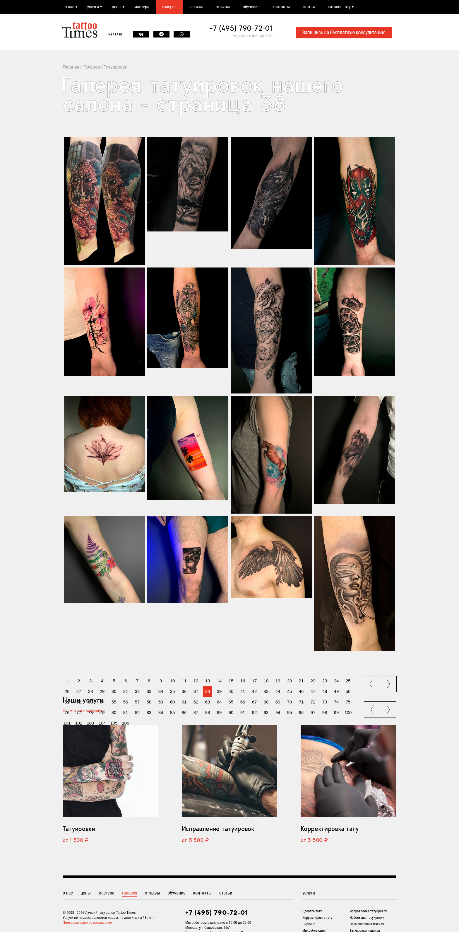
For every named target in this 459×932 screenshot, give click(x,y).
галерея (169, 6)
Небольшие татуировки (367, 918)
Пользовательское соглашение (87, 922)
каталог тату (339, 6)
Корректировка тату (329, 828)
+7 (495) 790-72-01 (241, 28)
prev (371, 682)
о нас (69, 6)
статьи (309, 6)
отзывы (223, 6)
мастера (141, 6)
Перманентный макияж (367, 924)
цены (116, 6)
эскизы (196, 6)
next (389, 682)
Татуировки (79, 828)
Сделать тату (312, 911)
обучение (251, 6)
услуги (93, 6)
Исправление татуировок (218, 828)
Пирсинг (308, 924)
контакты (281, 6)
